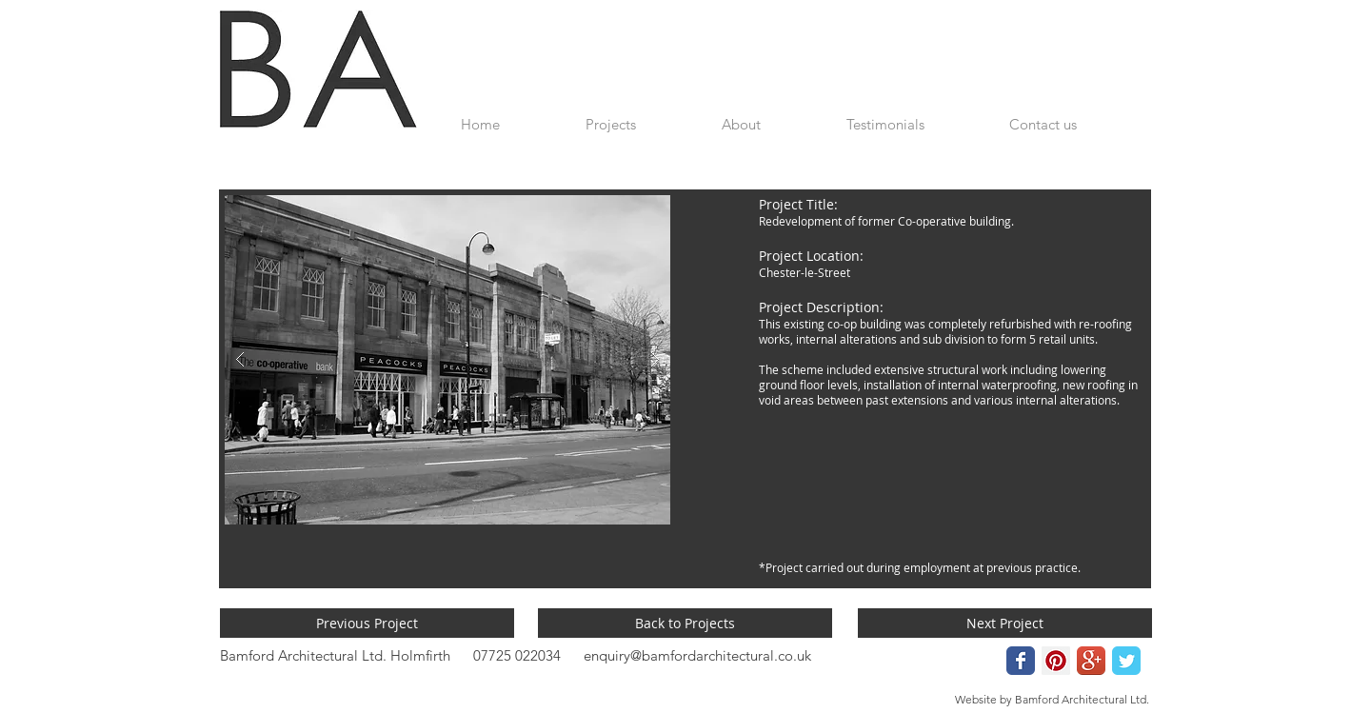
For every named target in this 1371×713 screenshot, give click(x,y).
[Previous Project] (367, 623)
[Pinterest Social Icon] (1056, 660)
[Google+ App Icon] (1091, 660)
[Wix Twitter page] (1126, 660)
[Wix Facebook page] (1020, 660)
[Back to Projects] (685, 623)
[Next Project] (1005, 623)
